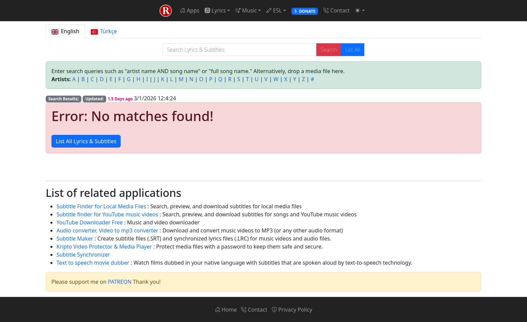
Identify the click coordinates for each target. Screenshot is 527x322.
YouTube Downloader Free (89, 222)
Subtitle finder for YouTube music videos (107, 214)
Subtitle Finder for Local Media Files (101, 206)
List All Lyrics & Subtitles (86, 141)
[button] (359, 10)
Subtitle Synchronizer (83, 254)
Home (226, 309)
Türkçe (104, 31)
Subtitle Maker (74, 238)
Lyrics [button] (215, 10)
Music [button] (246, 10)
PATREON (119, 281)
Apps (189, 10)
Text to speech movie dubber (92, 262)
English (65, 31)
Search (329, 49)
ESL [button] (274, 10)
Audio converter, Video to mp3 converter (107, 230)
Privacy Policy (292, 309)
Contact (336, 10)
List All (352, 49)
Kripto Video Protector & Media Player (104, 246)
